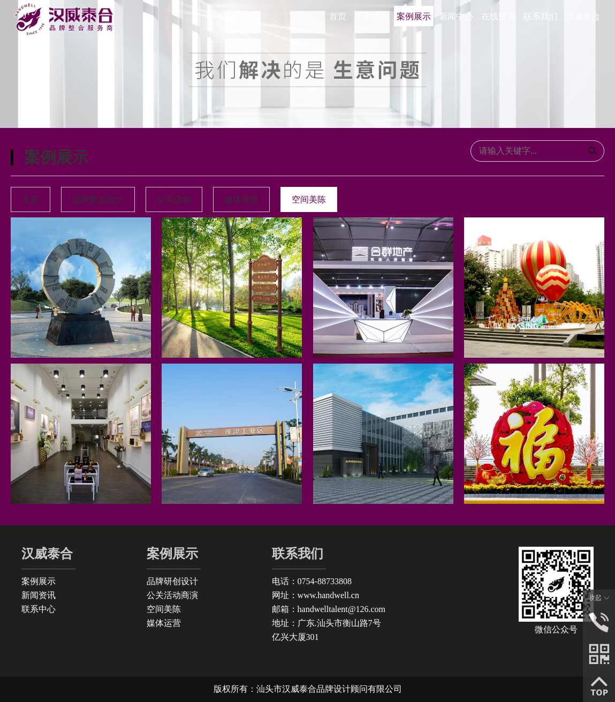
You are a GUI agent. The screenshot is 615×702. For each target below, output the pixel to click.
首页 (337, 16)
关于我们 (371, 16)
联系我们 (540, 16)
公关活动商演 (172, 595)
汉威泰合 (583, 16)
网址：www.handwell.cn (315, 595)
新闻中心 (456, 16)
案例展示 (414, 16)
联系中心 (38, 609)
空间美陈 (164, 609)
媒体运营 (164, 623)
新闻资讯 (38, 595)
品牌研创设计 (172, 581)
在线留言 (498, 16)
